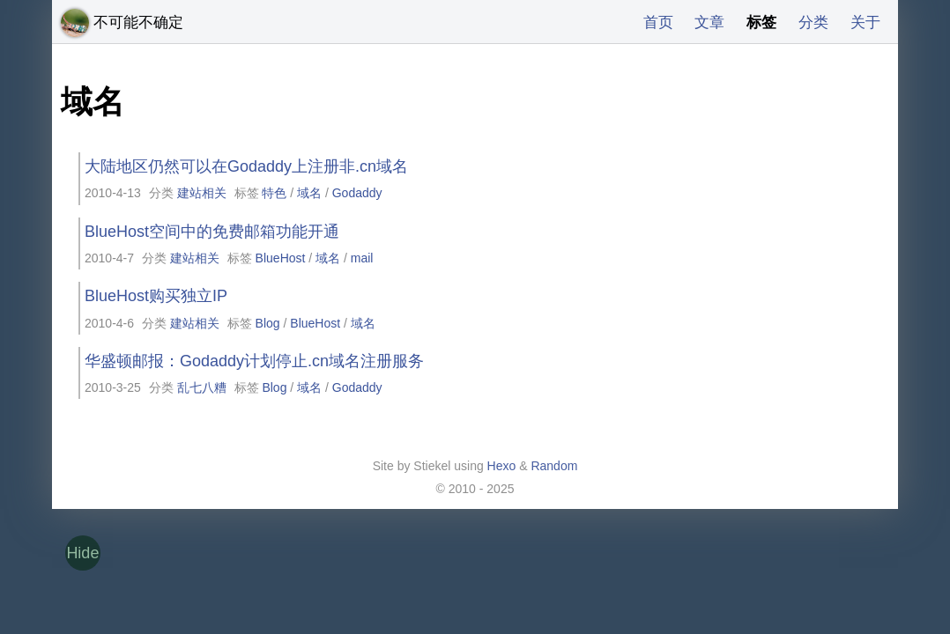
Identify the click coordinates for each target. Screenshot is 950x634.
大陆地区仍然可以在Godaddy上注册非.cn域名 (246, 166)
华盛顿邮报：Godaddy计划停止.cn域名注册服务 (254, 361)
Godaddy (357, 193)
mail (362, 258)
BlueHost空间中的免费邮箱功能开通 (212, 231)
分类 (811, 22)
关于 (864, 22)
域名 (309, 193)
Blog (268, 323)
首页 (649, 22)
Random (554, 466)
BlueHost (281, 258)
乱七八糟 (201, 387)
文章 (703, 22)
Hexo (501, 466)
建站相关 (201, 193)
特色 (274, 193)
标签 (757, 22)
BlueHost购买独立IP (156, 296)
